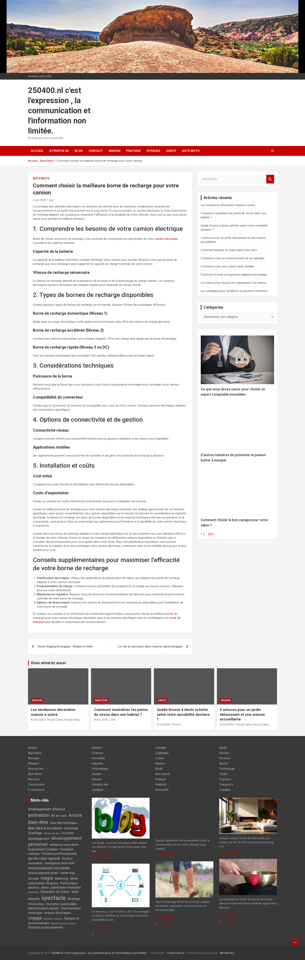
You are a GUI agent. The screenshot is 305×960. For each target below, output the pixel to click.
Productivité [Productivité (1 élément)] (33, 892)
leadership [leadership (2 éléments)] (67, 873)
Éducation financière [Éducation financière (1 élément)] (53, 919)
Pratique (133, 151)
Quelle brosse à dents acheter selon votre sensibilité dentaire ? (183, 714)
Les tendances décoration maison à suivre (228, 205)
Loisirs (159, 758)
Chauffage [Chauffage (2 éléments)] (35, 833)
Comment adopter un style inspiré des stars (229, 250)
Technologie (227, 768)
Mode (159, 768)
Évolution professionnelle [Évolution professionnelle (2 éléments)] (45, 927)
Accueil (37, 151)
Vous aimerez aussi (48, 662)
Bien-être (101, 700)
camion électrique (166, 239)
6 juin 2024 (39, 200)
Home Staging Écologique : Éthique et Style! (65, 646)
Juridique (97, 789)
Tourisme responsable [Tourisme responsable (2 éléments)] (61, 904)
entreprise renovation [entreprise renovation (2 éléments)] (63, 845)
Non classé (162, 774)
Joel (51, 200)
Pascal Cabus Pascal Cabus (64, 719)
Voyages (153, 151)
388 (101, 934)
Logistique (162, 753)
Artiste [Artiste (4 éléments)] (75, 815)
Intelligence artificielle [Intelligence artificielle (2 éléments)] (59, 863)
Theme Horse (175, 953)
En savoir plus (102, 857)
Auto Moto (191, 151)
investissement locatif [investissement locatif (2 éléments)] (43, 873)
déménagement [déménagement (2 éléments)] (38, 839)
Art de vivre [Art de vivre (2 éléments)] (59, 816)
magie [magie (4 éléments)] (47, 878)
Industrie (97, 763)
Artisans (33, 763)
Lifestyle (160, 747)
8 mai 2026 (38, 719)
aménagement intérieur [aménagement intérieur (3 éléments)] (46, 809)
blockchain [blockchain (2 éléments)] (71, 828)
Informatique (100, 768)
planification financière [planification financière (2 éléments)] (66, 887)
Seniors (224, 753)
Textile (223, 774)
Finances (97, 753)
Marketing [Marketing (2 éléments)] (61, 878)
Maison (114, 151)
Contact (96, 151)
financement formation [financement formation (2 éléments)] (43, 849)
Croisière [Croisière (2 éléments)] (67, 833)
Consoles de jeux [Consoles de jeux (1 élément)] (52, 833)
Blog (79, 151)
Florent (177, 724)
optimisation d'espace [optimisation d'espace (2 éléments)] (43, 883)
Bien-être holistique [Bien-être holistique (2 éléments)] (63, 823)
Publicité (160, 784)
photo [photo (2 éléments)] (45, 887)
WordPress (227, 953)
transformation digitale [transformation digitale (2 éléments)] (43, 908)
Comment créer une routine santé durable (227, 266)
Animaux (33, 758)
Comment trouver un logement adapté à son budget (234, 274)
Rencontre (162, 789)
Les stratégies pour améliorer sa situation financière (234, 291)
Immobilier (98, 758)
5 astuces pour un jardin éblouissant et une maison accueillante (242, 714)
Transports (226, 784)
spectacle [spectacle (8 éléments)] (53, 898)
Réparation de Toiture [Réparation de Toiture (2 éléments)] (54, 892)
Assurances (35, 768)
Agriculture (35, 753)
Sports (223, 763)
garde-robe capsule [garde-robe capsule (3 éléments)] (44, 858)
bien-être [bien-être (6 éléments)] (38, 822)
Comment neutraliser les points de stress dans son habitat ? (121, 712)
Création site (100, 784)
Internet (97, 779)
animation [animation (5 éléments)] (38, 815)
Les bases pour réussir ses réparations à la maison (233, 283)
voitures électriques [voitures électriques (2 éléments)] (57, 913)
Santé (171, 151)
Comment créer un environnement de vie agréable (233, 258)
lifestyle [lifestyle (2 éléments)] (33, 878)
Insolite (96, 774)
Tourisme (225, 779)
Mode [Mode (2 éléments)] (74, 878)
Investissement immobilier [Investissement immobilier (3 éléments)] (49, 868)
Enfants (97, 747)
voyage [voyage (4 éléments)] (35, 917)
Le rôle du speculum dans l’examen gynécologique (150, 646)
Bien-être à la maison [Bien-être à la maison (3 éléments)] (45, 828)
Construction (36, 784)
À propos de (59, 151)
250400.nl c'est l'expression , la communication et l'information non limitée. (59, 110)
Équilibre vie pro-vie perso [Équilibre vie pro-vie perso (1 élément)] (63, 923)
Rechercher (270, 179)
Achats (32, 747)
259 (210, 534)
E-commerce (36, 789)
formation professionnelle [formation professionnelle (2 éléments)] (59, 853)
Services (224, 758)
